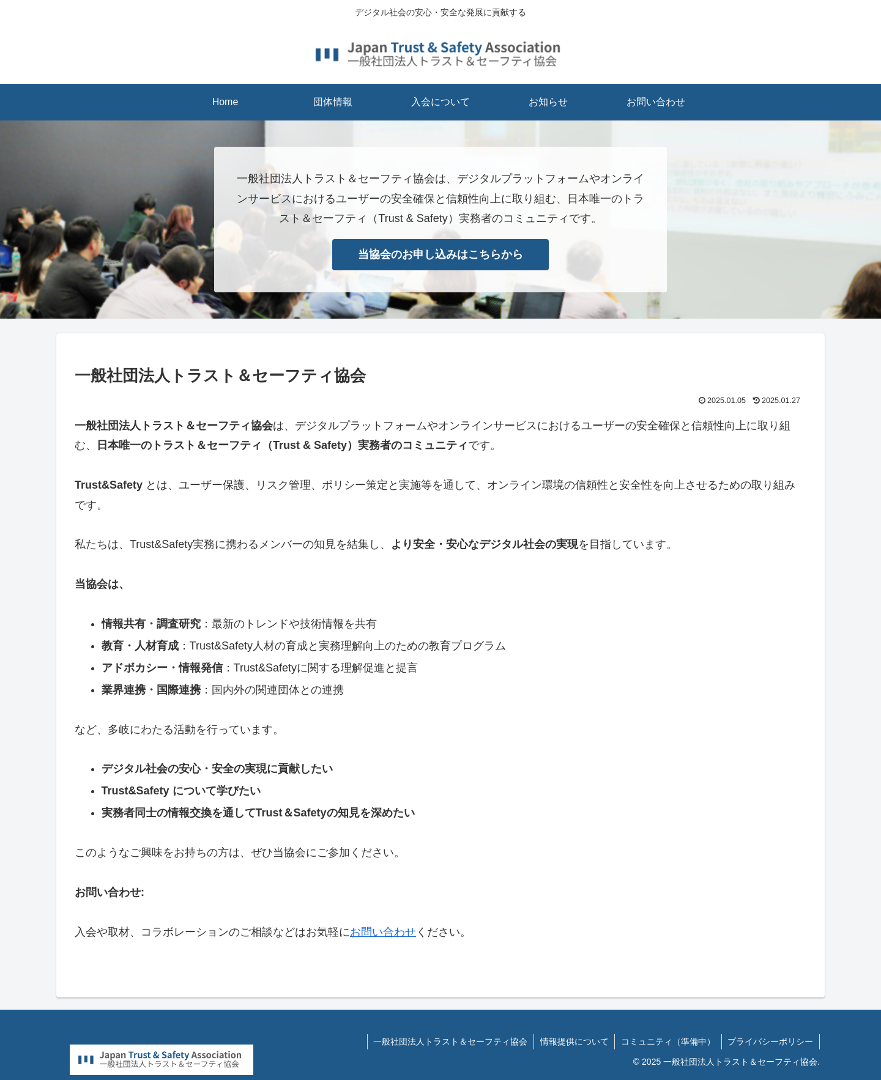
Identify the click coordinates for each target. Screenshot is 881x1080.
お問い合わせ (383, 932)
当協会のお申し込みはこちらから (440, 254)
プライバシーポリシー (770, 1041)
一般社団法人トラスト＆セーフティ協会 (449, 1041)
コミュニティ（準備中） (667, 1041)
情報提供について (573, 1041)
